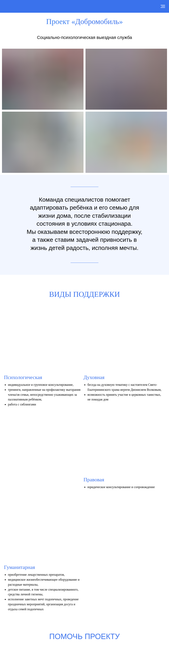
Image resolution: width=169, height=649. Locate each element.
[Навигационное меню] (163, 6)
